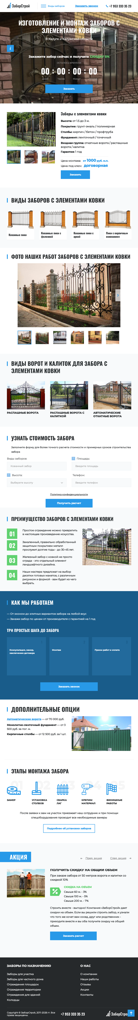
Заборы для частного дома (25, 979)
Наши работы (89, 979)
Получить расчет (69, 503)
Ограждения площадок (23, 984)
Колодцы (13, 1000)
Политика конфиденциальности (69, 494)
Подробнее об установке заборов (69, 828)
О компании (88, 974)
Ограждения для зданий (23, 994)
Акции (84, 989)
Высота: (17, 475)
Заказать (69, 88)
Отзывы (85, 984)
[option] (69, 145)
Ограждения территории (24, 989)
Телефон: (79, 475)
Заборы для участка (20, 974)
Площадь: (83, 458)
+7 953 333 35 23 (118, 6)
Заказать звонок (69, 686)
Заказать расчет (73, 932)
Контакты (86, 994)
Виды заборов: (17, 458)
